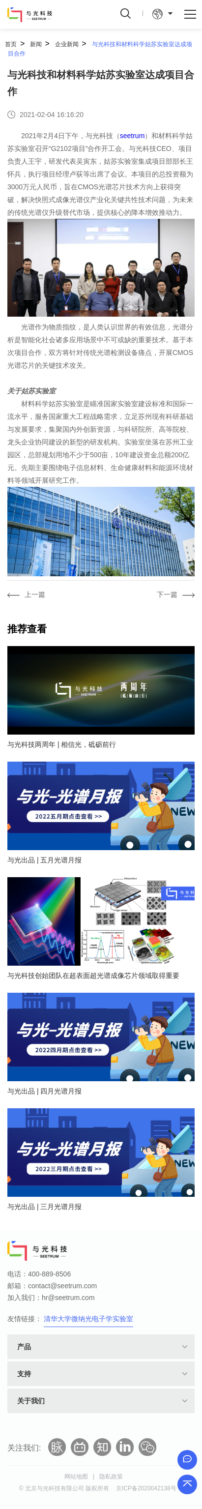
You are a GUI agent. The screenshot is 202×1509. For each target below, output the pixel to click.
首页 (11, 44)
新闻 (36, 44)
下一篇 (167, 594)
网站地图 (76, 1476)
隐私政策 (111, 1476)
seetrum (132, 136)
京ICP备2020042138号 (146, 1488)
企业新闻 (67, 44)
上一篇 (35, 594)
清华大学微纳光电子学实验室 (88, 1319)
